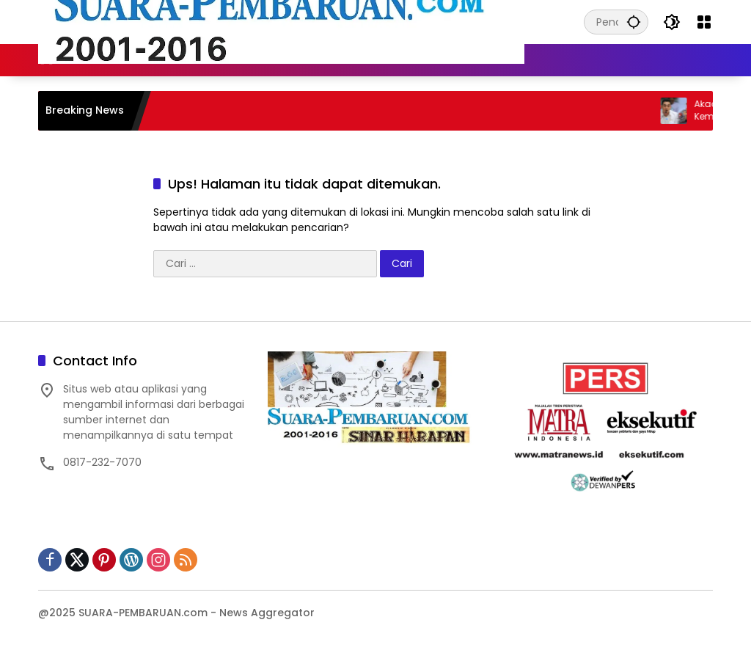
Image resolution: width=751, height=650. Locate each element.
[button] (633, 22)
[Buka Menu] (704, 22)
